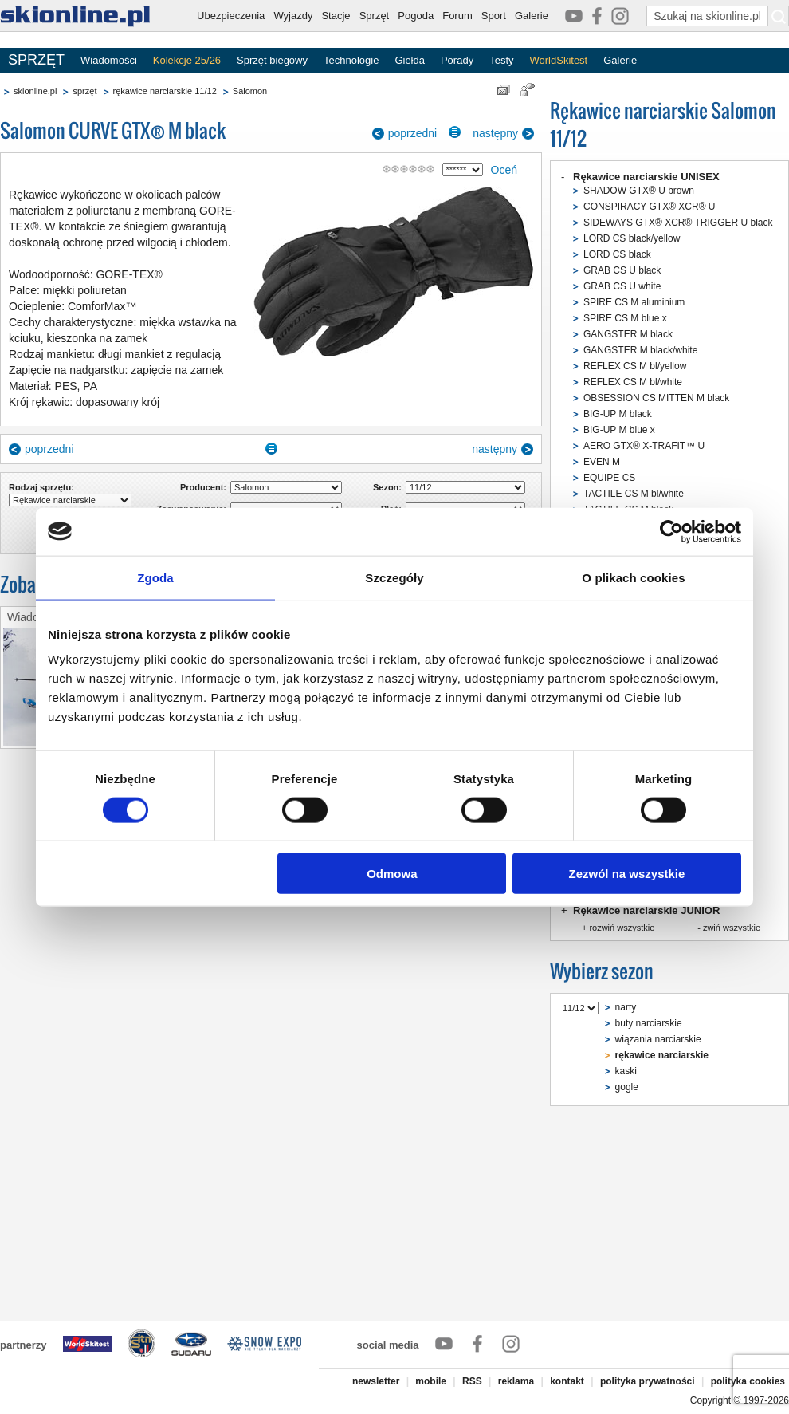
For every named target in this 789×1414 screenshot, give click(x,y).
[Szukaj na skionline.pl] (778, 16)
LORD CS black (617, 254)
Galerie (531, 16)
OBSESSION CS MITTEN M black (656, 398)
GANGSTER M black (628, 334)
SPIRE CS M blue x (625, 318)
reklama (516, 1381)
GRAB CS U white (622, 286)
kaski (626, 1071)
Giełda (409, 60)
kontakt (567, 1381)
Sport (493, 16)
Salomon (250, 91)
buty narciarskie (648, 1023)
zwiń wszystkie (731, 927)
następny (495, 133)
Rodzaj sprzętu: (41, 487)
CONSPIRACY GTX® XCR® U (649, 206)
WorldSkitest (559, 60)
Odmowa (392, 873)
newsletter (375, 1381)
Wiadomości (108, 60)
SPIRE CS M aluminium (634, 302)
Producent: (203, 487)
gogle (626, 1087)
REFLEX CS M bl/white (632, 382)
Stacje (335, 16)
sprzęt (84, 91)
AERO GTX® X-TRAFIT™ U (644, 445)
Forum (457, 16)
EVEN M (601, 461)
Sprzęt (374, 16)
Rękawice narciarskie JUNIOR (646, 910)
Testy (501, 60)
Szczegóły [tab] (394, 577)
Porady (457, 60)
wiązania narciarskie (658, 1039)
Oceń (504, 169)
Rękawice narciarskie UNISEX (646, 177)
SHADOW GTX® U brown (638, 190)
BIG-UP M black (617, 413)
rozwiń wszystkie (621, 927)
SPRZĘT (36, 60)
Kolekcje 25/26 (187, 60)
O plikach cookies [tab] (633, 577)
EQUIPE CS (609, 477)
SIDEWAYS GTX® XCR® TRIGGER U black (678, 222)
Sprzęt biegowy (272, 60)
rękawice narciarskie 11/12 (165, 91)
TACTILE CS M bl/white (633, 493)
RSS (472, 1381)
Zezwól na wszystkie (627, 873)
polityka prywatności (647, 1381)
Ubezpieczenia (231, 16)
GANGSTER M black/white (640, 350)
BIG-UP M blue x (619, 429)
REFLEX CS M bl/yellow (634, 366)
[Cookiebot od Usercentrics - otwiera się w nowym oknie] (671, 531)
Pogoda (416, 16)
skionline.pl (35, 91)
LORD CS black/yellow (631, 238)
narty (626, 1007)
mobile (430, 1381)
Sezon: (387, 487)
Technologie (351, 60)
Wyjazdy (292, 16)
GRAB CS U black (622, 270)
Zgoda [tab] (155, 577)
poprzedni (413, 133)
